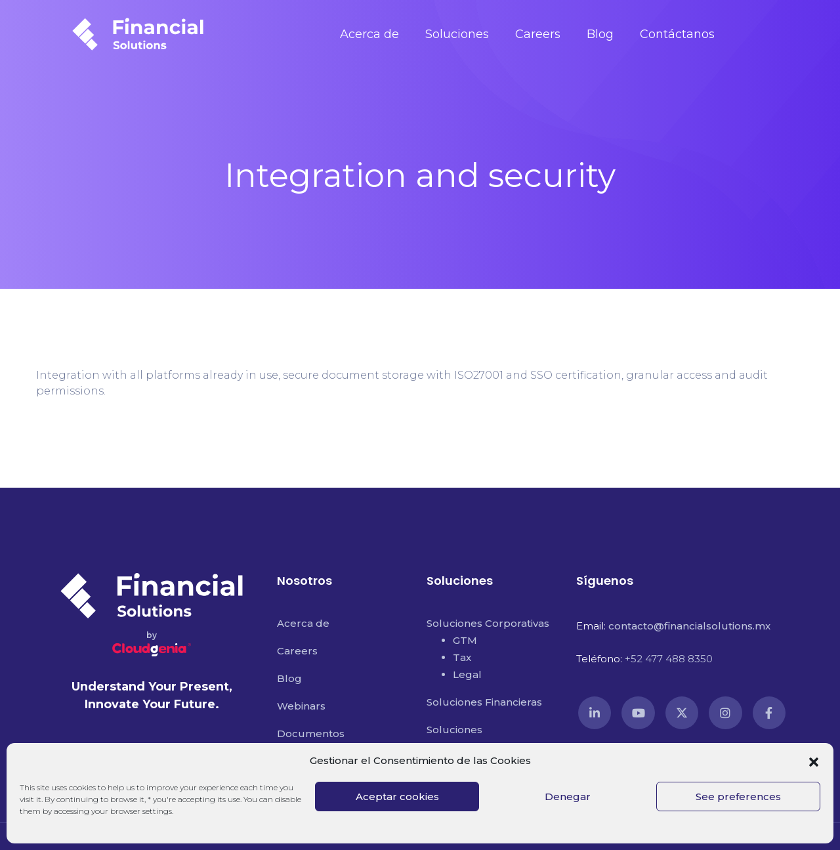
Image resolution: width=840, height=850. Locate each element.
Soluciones (457, 34)
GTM (465, 640)
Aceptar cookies (397, 796)
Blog (600, 34)
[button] (813, 760)
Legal (467, 674)
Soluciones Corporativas (488, 623)
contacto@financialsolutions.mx (689, 626)
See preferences (738, 796)
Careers (537, 34)
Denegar (568, 796)
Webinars (301, 706)
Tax (462, 657)
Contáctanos (677, 34)
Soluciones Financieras (484, 702)
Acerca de (369, 34)
